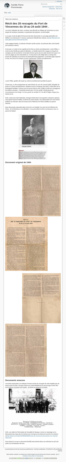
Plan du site (59, 8)
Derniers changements (48, 6)
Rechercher (61, 4)
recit (9, 12)
